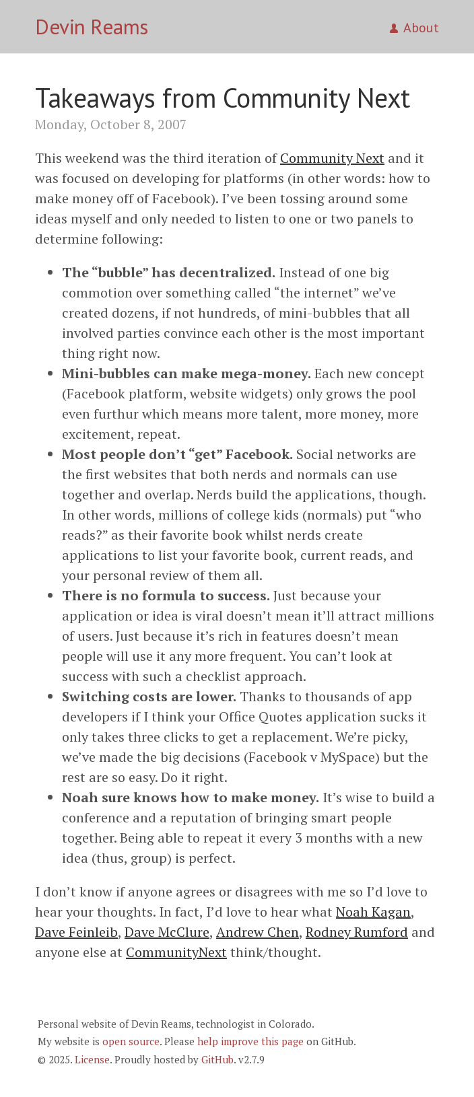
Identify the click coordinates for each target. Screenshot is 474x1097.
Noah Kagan (373, 912)
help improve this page (250, 1041)
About (414, 27)
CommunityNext (176, 952)
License (92, 1059)
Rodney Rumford (357, 932)
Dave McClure (167, 932)
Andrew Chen (257, 932)
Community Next (332, 158)
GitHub (217, 1059)
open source (131, 1041)
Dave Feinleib (76, 932)
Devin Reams (91, 26)
